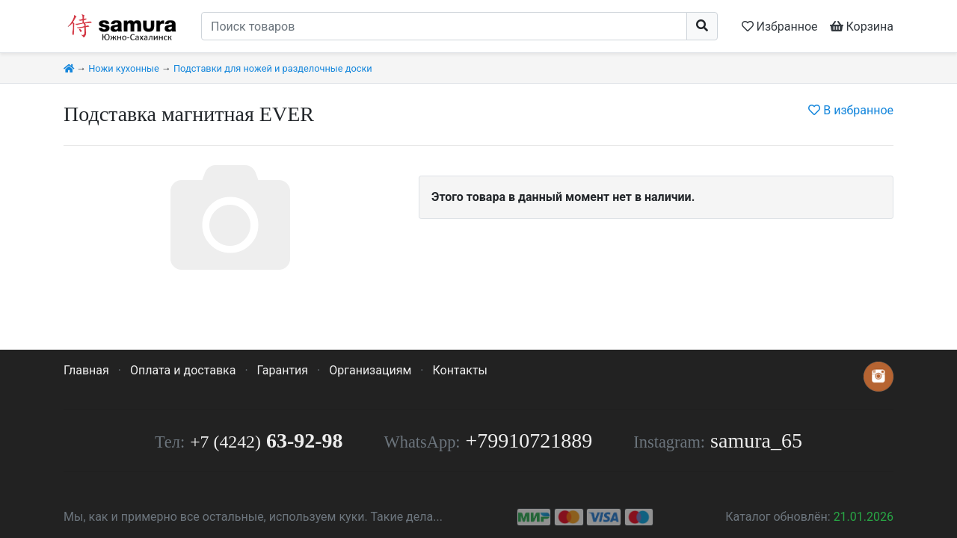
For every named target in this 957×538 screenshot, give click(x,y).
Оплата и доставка (183, 370)
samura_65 (756, 440)
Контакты (459, 370)
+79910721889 (529, 440)
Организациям (370, 370)
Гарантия (283, 370)
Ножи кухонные (123, 68)
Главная (86, 370)
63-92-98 (266, 440)
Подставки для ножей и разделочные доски (272, 68)
